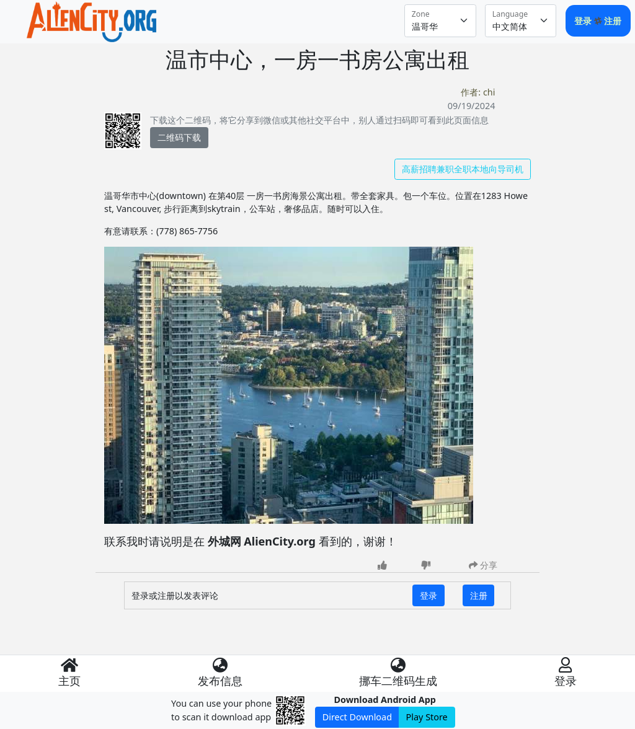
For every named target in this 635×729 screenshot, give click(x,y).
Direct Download (357, 717)
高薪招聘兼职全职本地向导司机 (462, 169)
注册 (612, 21)
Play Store (427, 717)
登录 (584, 21)
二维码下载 (179, 137)
